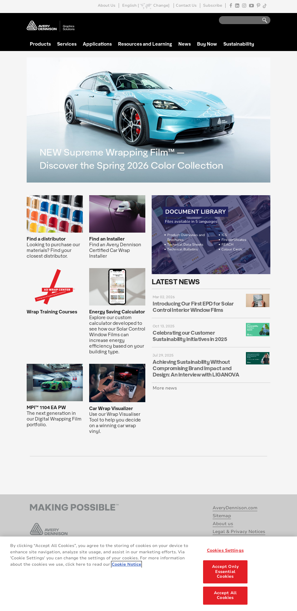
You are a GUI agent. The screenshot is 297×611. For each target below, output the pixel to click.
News (184, 44)
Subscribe (212, 5)
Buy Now (207, 44)
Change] (161, 5)
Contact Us (186, 5)
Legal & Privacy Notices (239, 532)
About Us (107, 5)
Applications (97, 44)
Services (66, 44)
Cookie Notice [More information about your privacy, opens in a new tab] (126, 565)
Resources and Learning (145, 44)
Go (261, 20)
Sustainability (238, 44)
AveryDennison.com (235, 508)
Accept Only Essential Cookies (225, 572)
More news (165, 388)
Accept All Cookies (225, 596)
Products (40, 44)
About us (223, 524)
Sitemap (222, 516)
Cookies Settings (225, 551)
